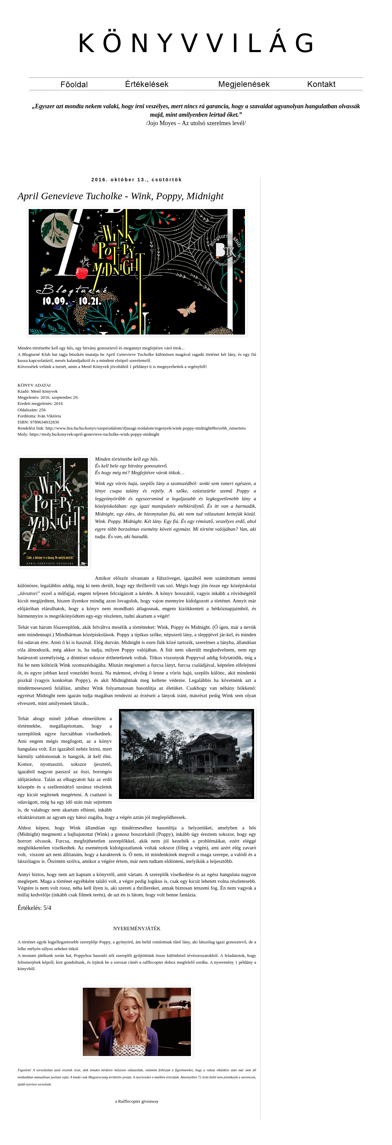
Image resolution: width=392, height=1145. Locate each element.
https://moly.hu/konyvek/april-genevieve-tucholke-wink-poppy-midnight (95, 434)
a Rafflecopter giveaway (137, 1101)
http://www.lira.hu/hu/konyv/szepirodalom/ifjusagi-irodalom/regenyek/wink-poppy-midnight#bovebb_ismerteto (146, 428)
